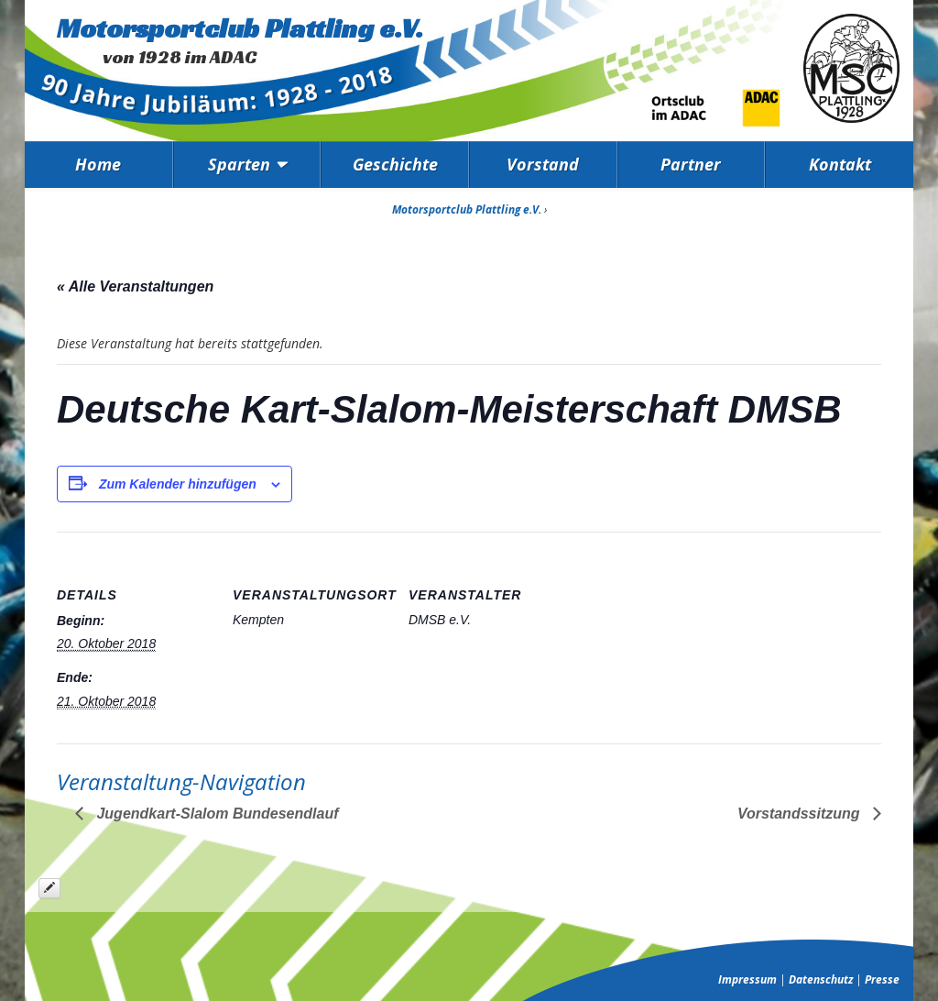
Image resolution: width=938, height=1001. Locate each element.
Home (98, 164)
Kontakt (840, 164)
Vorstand (543, 164)
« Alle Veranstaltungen (135, 286)
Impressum (747, 979)
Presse (882, 979)
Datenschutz (821, 979)
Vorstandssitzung (800, 813)
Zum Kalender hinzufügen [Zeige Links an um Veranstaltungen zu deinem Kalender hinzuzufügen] (177, 484)
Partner (690, 164)
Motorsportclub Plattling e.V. (240, 28)
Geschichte (395, 164)
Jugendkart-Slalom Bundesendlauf (215, 813)
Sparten (239, 164)
